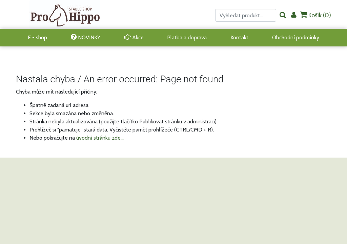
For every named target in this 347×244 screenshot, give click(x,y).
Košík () (315, 15)
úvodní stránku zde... (100, 138)
